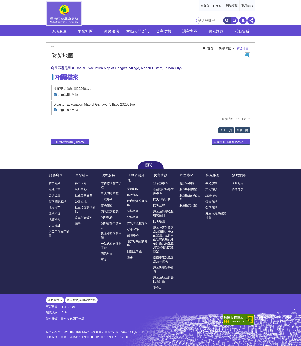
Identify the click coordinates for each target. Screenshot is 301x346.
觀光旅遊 (212, 175)
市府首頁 (247, 5)
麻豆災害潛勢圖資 (163, 269)
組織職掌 (54, 189)
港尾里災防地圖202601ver (73, 89)
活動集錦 (239, 175)
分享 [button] (251, 20)
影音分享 (237, 189)
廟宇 (78, 223)
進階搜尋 (234, 20)
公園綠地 (81, 201)
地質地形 (54, 219)
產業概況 (54, 213)
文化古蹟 (211, 189)
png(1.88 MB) (67, 94)
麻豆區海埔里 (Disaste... (71, 142)
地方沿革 (54, 207)
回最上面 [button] (242, 130)
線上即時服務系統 (111, 235)
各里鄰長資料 (83, 217)
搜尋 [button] (227, 20)
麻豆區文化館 (188, 205)
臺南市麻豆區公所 (64, 13)
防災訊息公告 (162, 199)
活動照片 (237, 183)
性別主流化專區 (137, 223)
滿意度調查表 (110, 211)
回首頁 (204, 5)
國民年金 (107, 253)
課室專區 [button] (189, 31)
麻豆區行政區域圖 (59, 233)
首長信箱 (107, 205)
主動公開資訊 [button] (137, 31)
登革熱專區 (160, 183)
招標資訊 (133, 211)
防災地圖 (242, 48)
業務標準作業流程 (111, 185)
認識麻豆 (56, 175)
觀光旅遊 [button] (215, 31)
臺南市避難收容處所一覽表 (163, 259)
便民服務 (108, 175)
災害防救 (225, 48)
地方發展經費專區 (137, 243)
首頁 (210, 48)
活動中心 (81, 189)
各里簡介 (81, 183)
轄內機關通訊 (57, 201)
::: (200, 2)
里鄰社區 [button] (85, 31)
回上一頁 (226, 130)
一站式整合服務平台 (111, 245)
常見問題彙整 (110, 193)
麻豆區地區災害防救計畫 (163, 279)
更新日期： (53, 306)
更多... (105, 259)
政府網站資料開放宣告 (81, 300)
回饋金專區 (134, 251)
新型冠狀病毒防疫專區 (163, 191)
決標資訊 (133, 217)
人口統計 (54, 225)
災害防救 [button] (163, 31)
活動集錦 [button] (242, 31)
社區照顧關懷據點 (85, 209)
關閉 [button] (148, 165)
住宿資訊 (211, 201)
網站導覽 (232, 5)
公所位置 (54, 195)
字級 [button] (243, 20)
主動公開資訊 (136, 178)
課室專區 (186, 175)
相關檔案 (67, 77)
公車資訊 (211, 207)
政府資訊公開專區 (137, 203)
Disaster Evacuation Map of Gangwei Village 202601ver (94, 104)
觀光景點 (211, 183)
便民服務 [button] (111, 31)
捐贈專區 (133, 235)
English (217, 5)
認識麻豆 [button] (59, 31)
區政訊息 (133, 195)
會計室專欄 (186, 183)
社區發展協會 (83, 195)
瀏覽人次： (53, 312)
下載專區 (107, 199)
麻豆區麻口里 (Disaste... (230, 142)
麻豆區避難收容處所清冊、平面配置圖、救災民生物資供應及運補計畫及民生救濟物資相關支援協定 (163, 239)
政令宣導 (133, 229)
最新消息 (133, 188)
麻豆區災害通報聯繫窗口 (163, 213)
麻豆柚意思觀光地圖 (215, 215)
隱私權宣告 (55, 300)
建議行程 (211, 195)
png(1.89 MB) (67, 110)
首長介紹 (54, 183)
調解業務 (107, 217)
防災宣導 (159, 205)
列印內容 (247, 55)
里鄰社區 (82, 175)
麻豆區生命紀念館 (189, 197)
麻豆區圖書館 (188, 189)
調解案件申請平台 (111, 225)
